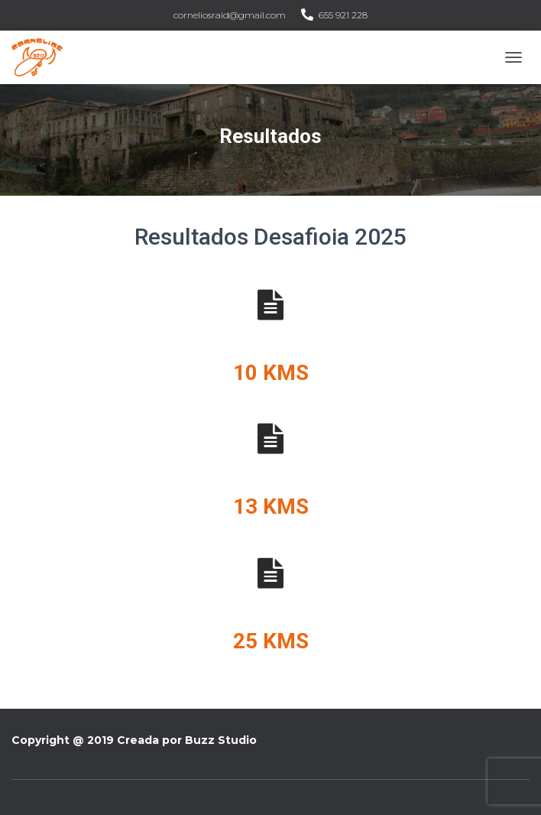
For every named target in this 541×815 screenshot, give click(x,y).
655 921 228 (343, 15)
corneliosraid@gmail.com (229, 15)
